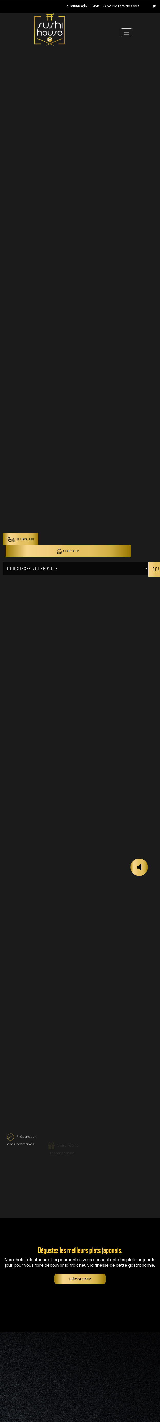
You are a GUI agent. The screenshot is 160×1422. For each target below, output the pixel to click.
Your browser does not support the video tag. (80, 51)
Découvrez (80, 1279)
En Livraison (21, 539)
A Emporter (68, 551)
